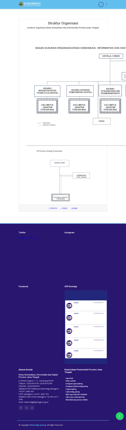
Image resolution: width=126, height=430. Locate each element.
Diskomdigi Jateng (37, 425)
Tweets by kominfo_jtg (28, 237)
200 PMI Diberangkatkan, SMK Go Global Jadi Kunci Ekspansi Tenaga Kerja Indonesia (88, 356)
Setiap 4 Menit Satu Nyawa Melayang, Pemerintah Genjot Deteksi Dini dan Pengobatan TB (89, 319)
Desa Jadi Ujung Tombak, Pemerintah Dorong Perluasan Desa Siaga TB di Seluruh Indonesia (89, 332)
